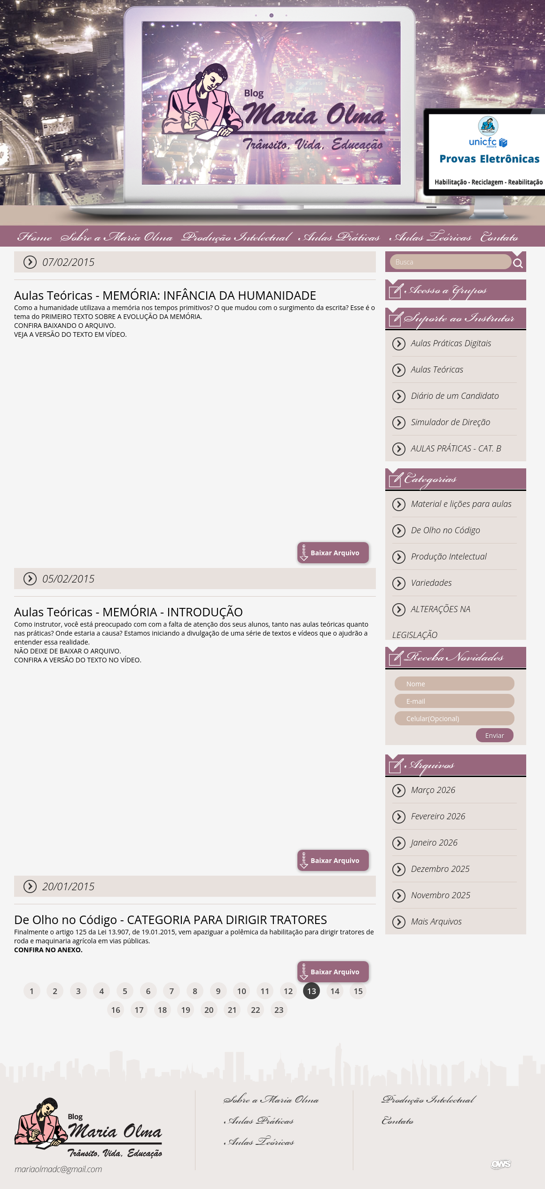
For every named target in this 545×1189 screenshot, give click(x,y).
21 (232, 1009)
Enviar (494, 735)
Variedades (431, 582)
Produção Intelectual (235, 238)
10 (241, 991)
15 (358, 991)
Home (35, 238)
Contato (499, 238)
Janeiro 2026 (434, 842)
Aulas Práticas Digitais (451, 343)
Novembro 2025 (440, 895)
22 (255, 1009)
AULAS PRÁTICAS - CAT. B (456, 448)
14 (334, 991)
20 (208, 1009)
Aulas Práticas (339, 238)
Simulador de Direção (450, 421)
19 (185, 1009)
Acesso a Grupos (445, 291)
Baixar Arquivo (335, 552)
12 (288, 991)
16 (115, 1009)
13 (311, 991)
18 (162, 1009)
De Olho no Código (445, 530)
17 (138, 1009)
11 (264, 991)
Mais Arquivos (436, 921)
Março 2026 (433, 789)
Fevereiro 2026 (438, 816)
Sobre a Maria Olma (117, 238)
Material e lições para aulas (461, 503)
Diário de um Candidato (455, 395)
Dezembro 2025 (440, 868)
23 (278, 1009)
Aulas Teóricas (430, 238)
